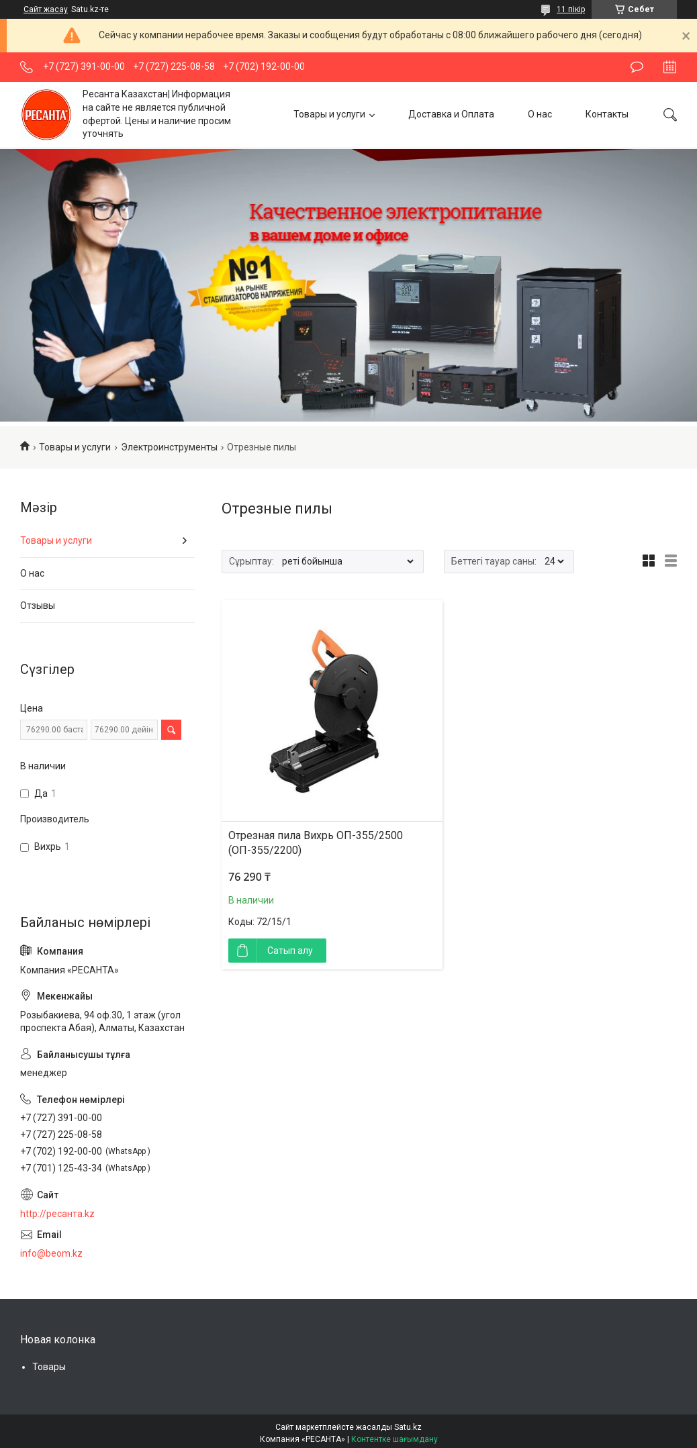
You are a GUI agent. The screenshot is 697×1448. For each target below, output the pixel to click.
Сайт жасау (46, 9)
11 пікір (571, 9)
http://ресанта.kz (57, 1213)
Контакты (607, 114)
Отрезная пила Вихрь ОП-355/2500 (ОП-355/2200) (315, 843)
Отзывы (37, 605)
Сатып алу (290, 950)
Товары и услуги (329, 114)
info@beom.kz (51, 1253)
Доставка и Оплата (451, 114)
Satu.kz (408, 1427)
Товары (49, 1366)
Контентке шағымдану (394, 1439)
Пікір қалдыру (637, 67)
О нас (540, 114)
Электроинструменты (169, 447)
